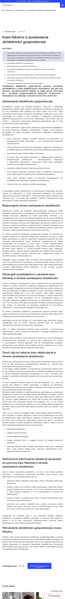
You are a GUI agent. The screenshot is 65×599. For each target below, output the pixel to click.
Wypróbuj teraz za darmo (39, 566)
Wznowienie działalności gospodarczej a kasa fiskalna (25, 83)
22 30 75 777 (23, 1)
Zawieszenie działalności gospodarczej (20, 63)
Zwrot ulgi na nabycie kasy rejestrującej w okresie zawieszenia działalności (31, 75)
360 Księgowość (7, 10)
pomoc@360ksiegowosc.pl (40, 1)
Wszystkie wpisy (10, 31)
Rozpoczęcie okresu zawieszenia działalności (22, 66)
